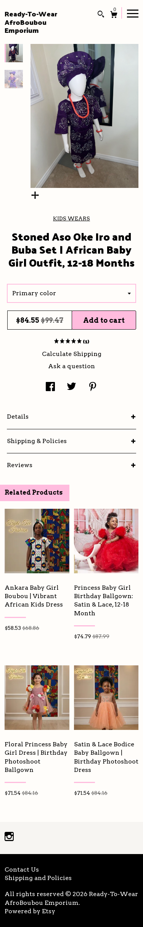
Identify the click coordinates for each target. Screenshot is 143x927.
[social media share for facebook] (50, 387)
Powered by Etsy (30, 911)
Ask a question (71, 366)
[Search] (100, 15)
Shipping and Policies (38, 878)
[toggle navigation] (132, 13)
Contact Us (22, 869)
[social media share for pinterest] (92, 387)
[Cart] (113, 15)
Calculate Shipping (71, 354)
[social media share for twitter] (71, 387)
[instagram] (9, 837)
